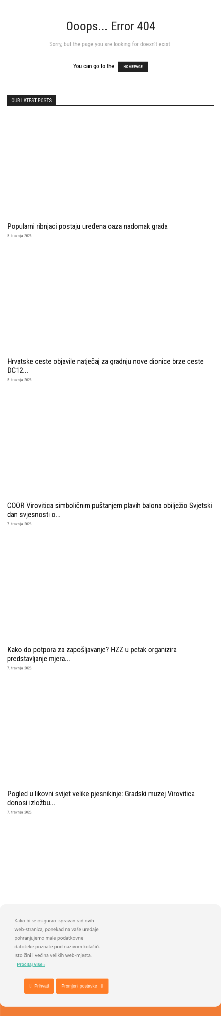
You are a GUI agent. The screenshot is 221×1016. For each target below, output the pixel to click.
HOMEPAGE (133, 66)
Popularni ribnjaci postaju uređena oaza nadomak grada (87, 226)
